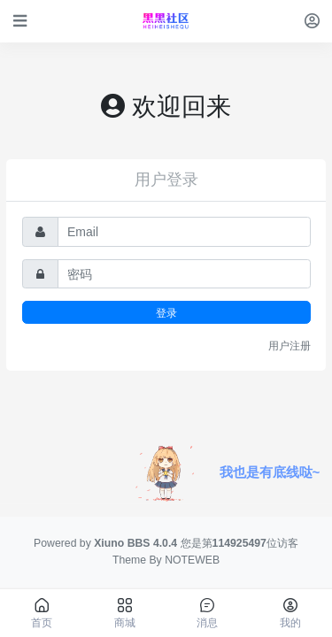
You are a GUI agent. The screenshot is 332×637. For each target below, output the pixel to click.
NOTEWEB (192, 560)
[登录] (312, 20)
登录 (166, 312)
